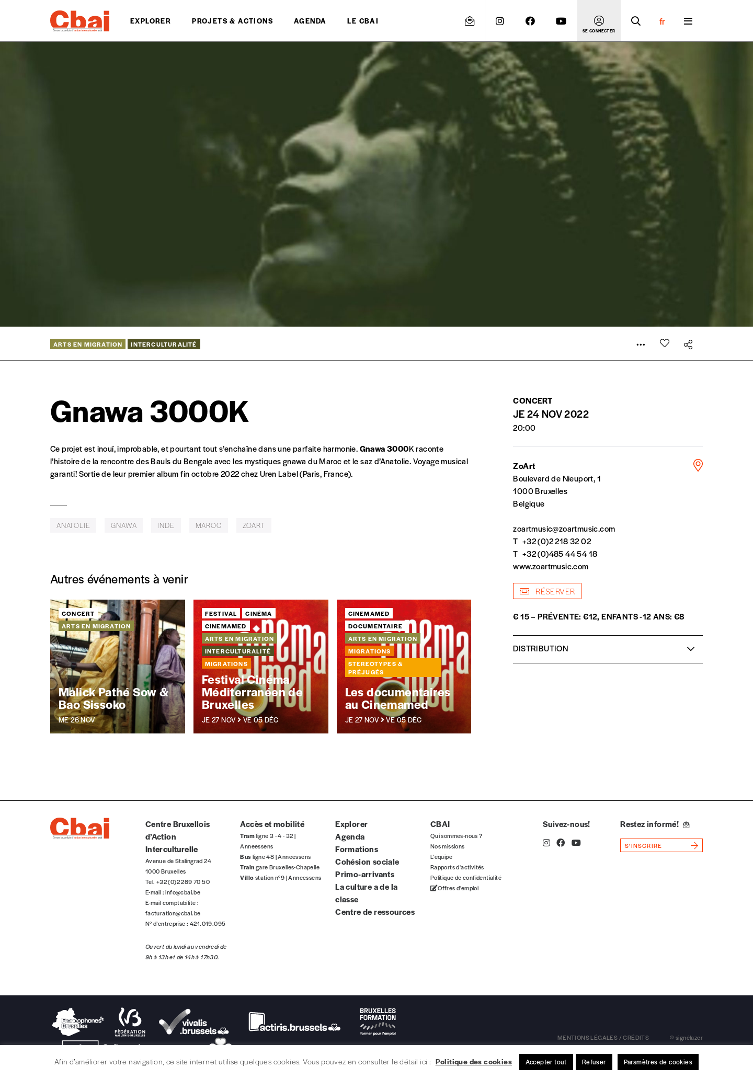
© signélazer (686, 1037)
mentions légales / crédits (603, 1037)
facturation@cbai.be (173, 913)
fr (662, 21)
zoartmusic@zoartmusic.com (564, 528)
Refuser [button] (594, 1061)
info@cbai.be (182, 892)
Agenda (310, 21)
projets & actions (232, 21)
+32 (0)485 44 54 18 (560, 553)
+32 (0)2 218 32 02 (556, 540)
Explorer (150, 21)
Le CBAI (363, 21)
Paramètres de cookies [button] (658, 1061)
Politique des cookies (474, 1061)
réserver (547, 591)
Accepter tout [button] (546, 1061)
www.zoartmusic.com (550, 565)
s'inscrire (643, 845)
